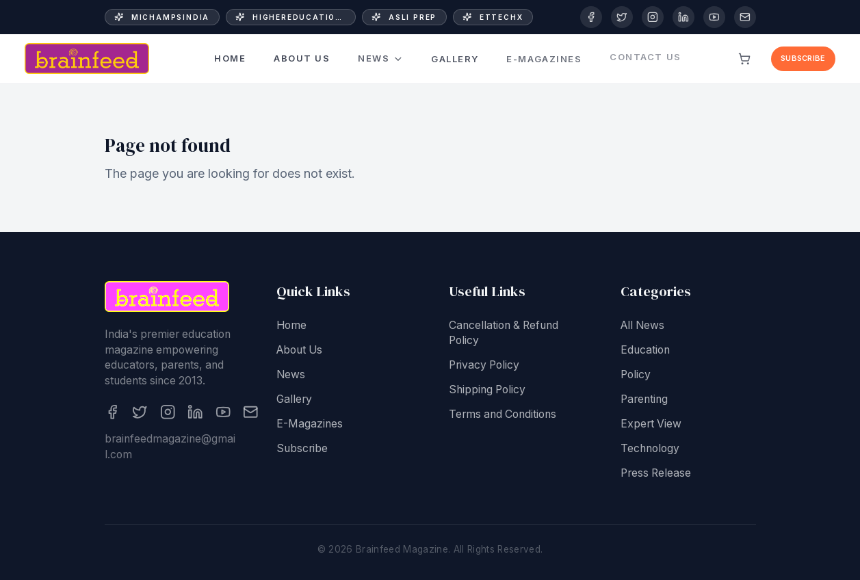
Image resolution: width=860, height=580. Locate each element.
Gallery (455, 52)
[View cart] (745, 59)
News (381, 56)
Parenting (644, 400)
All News (642, 326)
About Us (302, 58)
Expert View (651, 425)
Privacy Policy (484, 366)
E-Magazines (309, 425)
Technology (650, 449)
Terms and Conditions (502, 416)
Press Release (656, 474)
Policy (636, 375)
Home (230, 58)
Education (645, 351)
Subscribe (803, 58)
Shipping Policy (487, 391)
